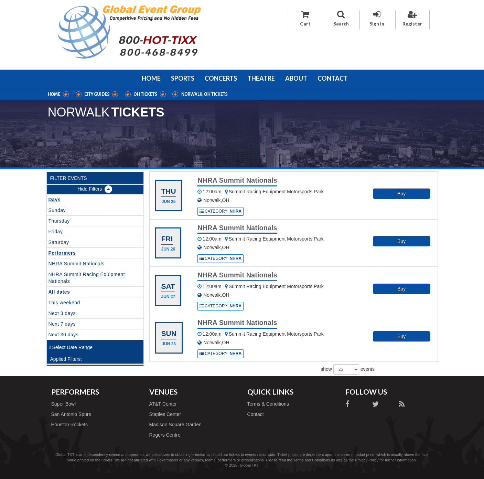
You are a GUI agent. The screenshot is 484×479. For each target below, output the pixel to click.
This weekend (64, 302)
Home (151, 78)
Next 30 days (64, 334)
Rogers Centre (165, 435)
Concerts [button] (221, 78)
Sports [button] (182, 78)
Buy (401, 193)
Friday (56, 231)
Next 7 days (62, 324)
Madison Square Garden (175, 424)
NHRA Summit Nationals (77, 263)
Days (55, 199)
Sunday (57, 210)
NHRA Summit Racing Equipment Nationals (87, 278)
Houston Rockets (69, 424)
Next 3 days (62, 313)
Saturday (59, 242)
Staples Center (165, 414)
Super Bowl (63, 404)
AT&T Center (163, 404)
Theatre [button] (261, 78)
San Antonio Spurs (71, 414)
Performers (62, 253)
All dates (59, 292)
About (296, 78)
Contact (333, 78)
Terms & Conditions (268, 404)
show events (348, 369)
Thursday (59, 221)
